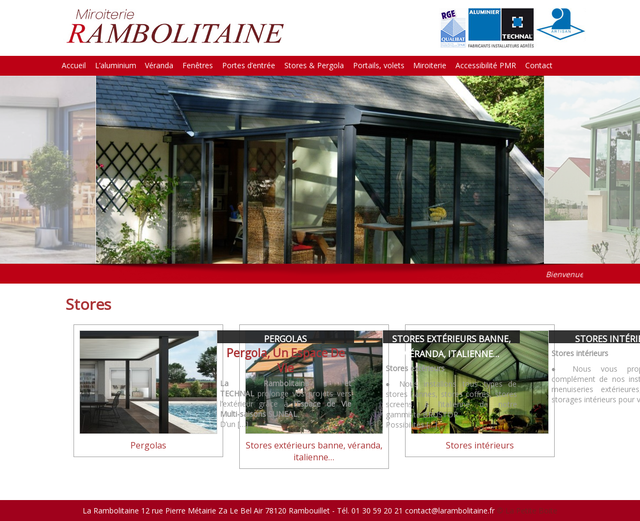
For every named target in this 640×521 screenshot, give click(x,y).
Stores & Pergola (314, 65)
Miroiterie (429, 65)
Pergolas (285, 339)
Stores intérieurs (480, 445)
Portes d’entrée (248, 65)
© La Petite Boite (527, 510)
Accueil (74, 65)
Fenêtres (197, 65)
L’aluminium (115, 65)
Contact (539, 65)
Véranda (159, 65)
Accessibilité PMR (485, 65)
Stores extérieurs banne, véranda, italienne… (314, 451)
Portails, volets (378, 65)
